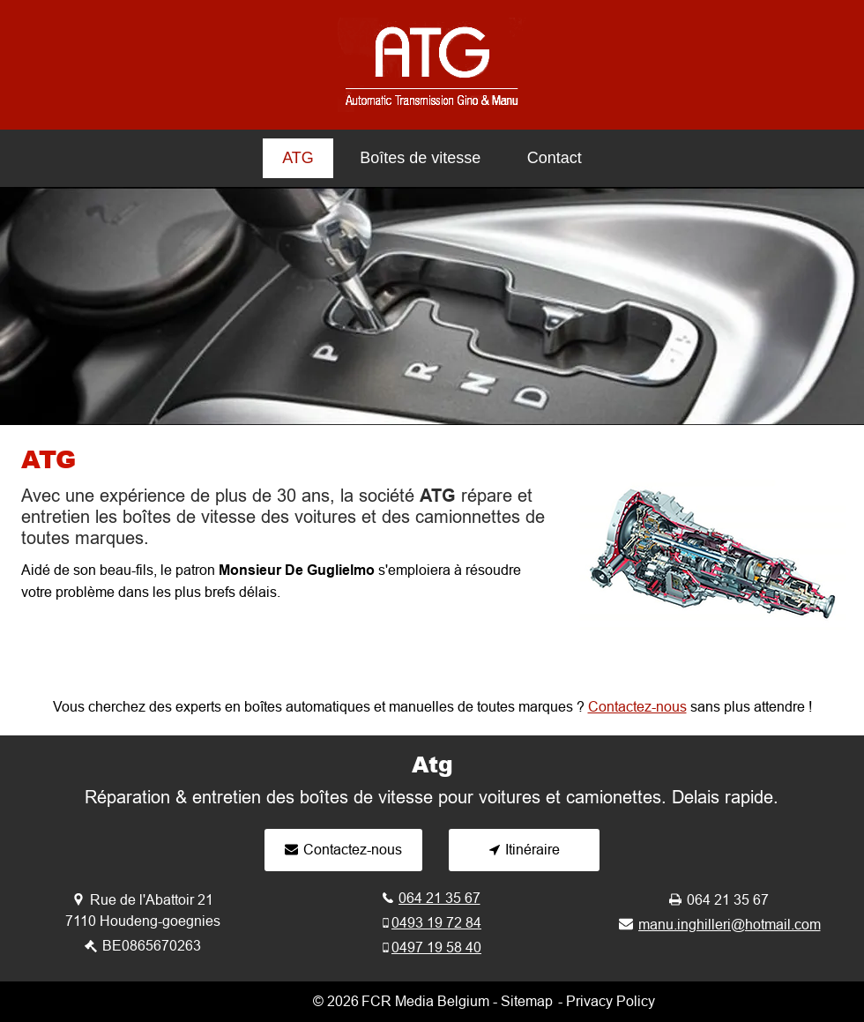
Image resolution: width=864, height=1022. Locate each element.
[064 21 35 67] (431, 898)
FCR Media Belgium (425, 1001)
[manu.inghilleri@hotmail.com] (719, 924)
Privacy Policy (610, 1001)
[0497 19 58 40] (431, 947)
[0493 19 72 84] (431, 923)
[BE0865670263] (142, 946)
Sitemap (527, 1001)
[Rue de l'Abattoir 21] (143, 900)
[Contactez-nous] (343, 850)
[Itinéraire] (524, 850)
